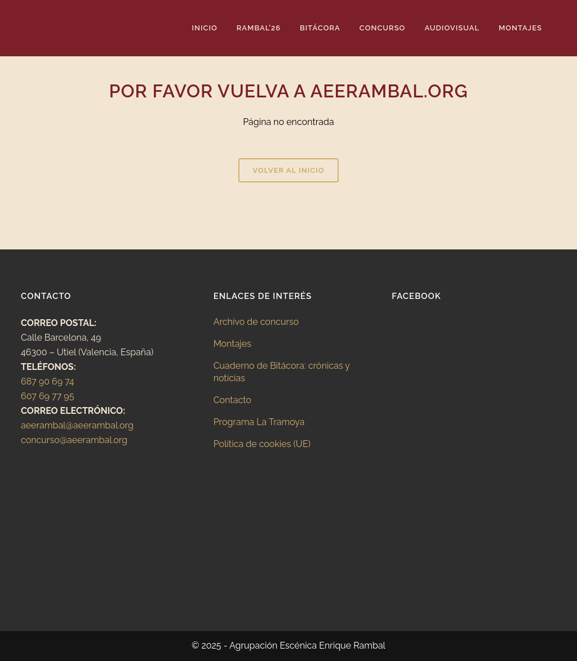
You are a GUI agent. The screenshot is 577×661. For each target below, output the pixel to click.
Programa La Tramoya (259, 422)
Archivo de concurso (256, 321)
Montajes (232, 343)
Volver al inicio (288, 170)
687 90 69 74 (47, 381)
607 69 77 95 (47, 396)
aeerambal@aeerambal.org (77, 425)
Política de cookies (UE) (262, 444)
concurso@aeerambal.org (74, 440)
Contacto (232, 400)
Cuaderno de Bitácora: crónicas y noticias (282, 371)
